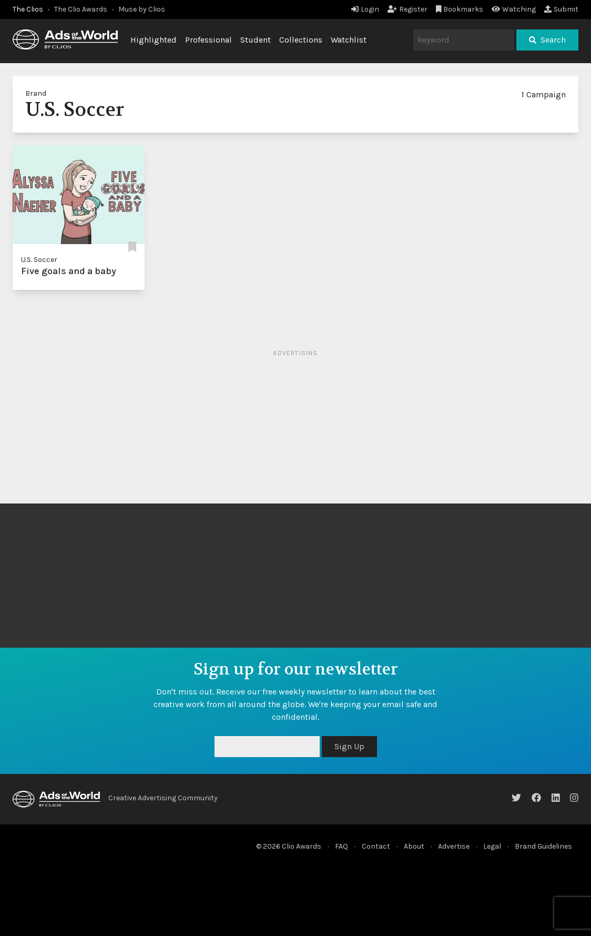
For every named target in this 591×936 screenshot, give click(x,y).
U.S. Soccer (39, 259)
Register (407, 9)
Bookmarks (460, 9)
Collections (300, 40)
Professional (208, 40)
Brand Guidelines (543, 846)
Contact (376, 846)
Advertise (454, 846)
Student (255, 40)
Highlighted (153, 40)
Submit (561, 9)
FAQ (341, 846)
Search (547, 40)
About (414, 846)
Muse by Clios (141, 9)
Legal (492, 846)
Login (365, 9)
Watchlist (348, 40)
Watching (514, 9)
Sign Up (349, 746)
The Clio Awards (80, 9)
